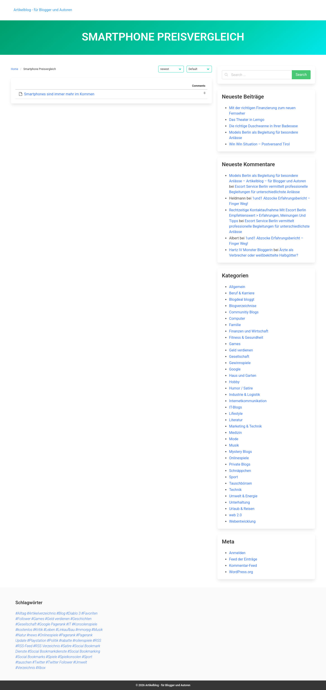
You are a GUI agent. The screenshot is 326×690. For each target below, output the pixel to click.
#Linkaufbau (65, 629)
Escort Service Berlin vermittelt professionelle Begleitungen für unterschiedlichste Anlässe (269, 226)
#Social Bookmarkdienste (47, 651)
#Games (37, 619)
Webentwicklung (242, 521)
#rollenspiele (82, 640)
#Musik (97, 629)
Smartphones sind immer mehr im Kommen (59, 94)
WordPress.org (241, 572)
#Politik (52, 640)
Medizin (235, 432)
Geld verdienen (241, 350)
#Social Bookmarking (83, 651)
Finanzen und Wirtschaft (248, 331)
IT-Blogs (235, 407)
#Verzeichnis (25, 668)
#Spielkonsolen (69, 657)
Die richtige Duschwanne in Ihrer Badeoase (263, 126)
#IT (68, 624)
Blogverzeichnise (242, 306)
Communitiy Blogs (244, 312)
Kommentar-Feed (243, 565)
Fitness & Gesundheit (246, 337)
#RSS (97, 640)
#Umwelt (80, 662)
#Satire (66, 646)
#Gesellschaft (25, 624)
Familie (235, 325)
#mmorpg (83, 629)
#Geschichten (81, 619)
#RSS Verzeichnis (46, 646)
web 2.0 (235, 515)
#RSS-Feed (23, 646)
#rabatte (65, 640)
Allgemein (237, 287)
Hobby (234, 382)
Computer (237, 318)
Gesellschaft (239, 356)
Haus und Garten (242, 375)
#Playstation (36, 640)
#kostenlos (23, 629)
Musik (234, 445)
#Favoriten (89, 613)
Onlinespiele (239, 458)
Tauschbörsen (240, 483)
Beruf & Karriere (241, 293)
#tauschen (23, 662)
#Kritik (38, 629)
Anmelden (237, 553)
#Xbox (41, 668)
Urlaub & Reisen (241, 509)
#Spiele (51, 657)
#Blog (60, 613)
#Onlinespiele (48, 635)
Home (14, 69)
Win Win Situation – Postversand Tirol (259, 144)
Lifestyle (236, 413)
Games (234, 344)
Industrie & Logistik (244, 394)
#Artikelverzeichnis (41, 613)
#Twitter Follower (59, 662)
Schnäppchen (240, 471)
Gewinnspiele (240, 363)
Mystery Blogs (240, 452)
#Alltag (20, 613)
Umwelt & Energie (243, 496)
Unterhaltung (239, 502)
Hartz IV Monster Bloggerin (251, 250)
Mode (233, 439)
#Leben (49, 629)
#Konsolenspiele (84, 624)
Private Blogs (239, 464)
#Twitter (38, 662)
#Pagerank (67, 635)
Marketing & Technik (245, 426)
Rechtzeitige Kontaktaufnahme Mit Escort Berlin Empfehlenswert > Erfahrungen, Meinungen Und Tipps (267, 215)
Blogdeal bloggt (241, 299)
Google (235, 369)
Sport (233, 477)
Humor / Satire (241, 388)
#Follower (23, 619)
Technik (235, 490)
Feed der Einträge (243, 559)
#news (32, 635)
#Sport (87, 657)
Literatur (236, 420)
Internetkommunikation (248, 401)
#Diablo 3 (73, 613)
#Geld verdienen (57, 619)
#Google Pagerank (51, 624)
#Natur (20, 635)
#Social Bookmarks (30, 657)
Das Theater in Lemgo (246, 120)
